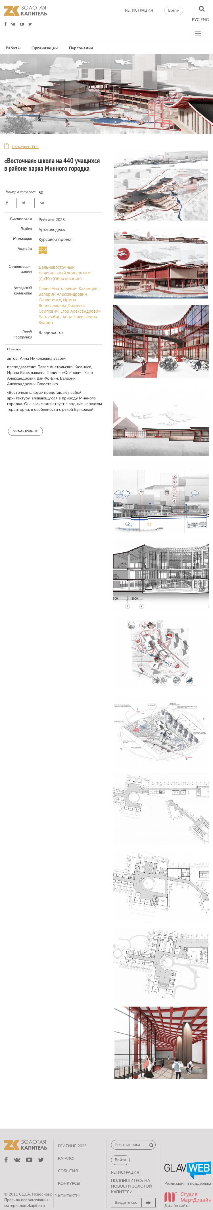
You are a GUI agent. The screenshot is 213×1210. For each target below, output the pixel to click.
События (68, 1171)
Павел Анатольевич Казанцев (68, 288)
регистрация (139, 10)
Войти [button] (173, 10)
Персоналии (81, 48)
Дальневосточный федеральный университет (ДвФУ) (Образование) (65, 272)
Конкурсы (69, 1184)
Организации (45, 48)
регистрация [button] (125, 1173)
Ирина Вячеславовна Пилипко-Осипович (62, 305)
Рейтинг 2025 (72, 1146)
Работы (13, 48)
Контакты (69, 1196)
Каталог (67, 1159)
